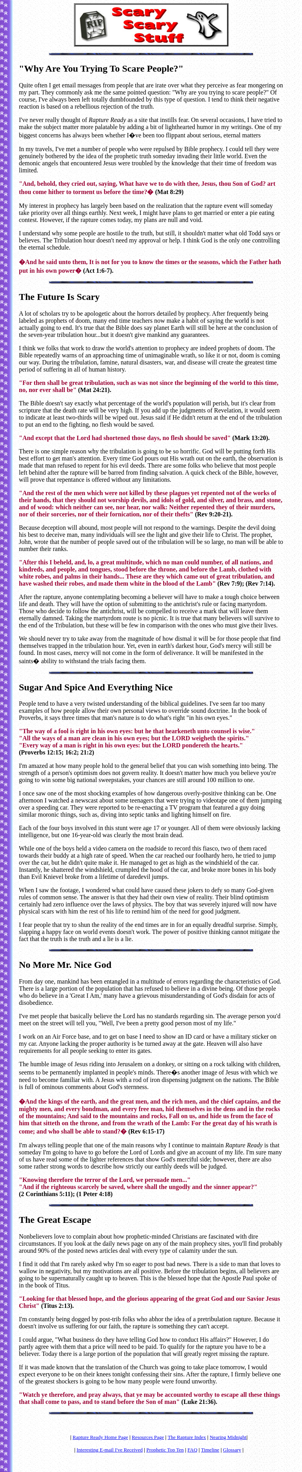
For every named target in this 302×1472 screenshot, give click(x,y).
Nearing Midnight (228, 1437)
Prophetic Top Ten (165, 1450)
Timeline (210, 1450)
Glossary (232, 1450)
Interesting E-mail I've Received (110, 1450)
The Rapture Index (187, 1437)
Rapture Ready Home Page (100, 1437)
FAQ (192, 1450)
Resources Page (148, 1437)
